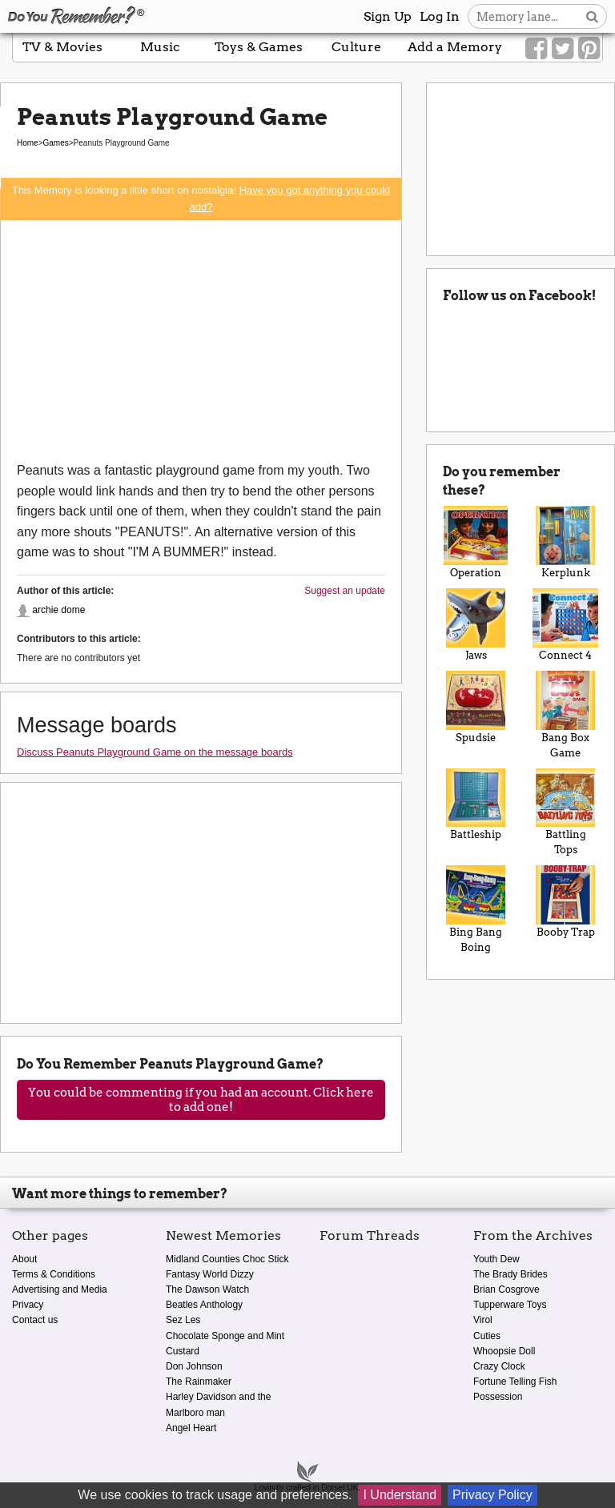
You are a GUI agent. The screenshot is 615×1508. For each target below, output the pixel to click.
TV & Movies (62, 46)
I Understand (399, 1495)
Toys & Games (259, 46)
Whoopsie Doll (504, 1351)
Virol (482, 1320)
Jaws (475, 624)
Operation (475, 542)
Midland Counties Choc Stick (227, 1259)
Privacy (27, 1304)
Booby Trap (565, 901)
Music (160, 46)
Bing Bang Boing (475, 909)
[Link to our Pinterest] (589, 49)
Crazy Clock (499, 1366)
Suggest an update (344, 590)
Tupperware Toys (509, 1304)
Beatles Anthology (204, 1304)
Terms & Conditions (53, 1274)
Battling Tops (565, 812)
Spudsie (475, 707)
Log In (440, 16)
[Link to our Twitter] (562, 49)
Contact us (35, 1320)
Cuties (486, 1336)
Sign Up (388, 16)
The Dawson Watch (207, 1289)
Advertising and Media (59, 1289)
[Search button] (592, 16)
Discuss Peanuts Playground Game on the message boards (155, 752)
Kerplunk (565, 542)
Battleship (475, 804)
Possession (497, 1396)
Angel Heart (191, 1428)
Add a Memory (455, 46)
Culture (356, 46)
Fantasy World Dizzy (210, 1274)
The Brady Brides (510, 1274)
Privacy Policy (492, 1495)
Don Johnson (194, 1366)
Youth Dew (496, 1259)
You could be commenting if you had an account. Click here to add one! (201, 1099)
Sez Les (183, 1320)
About (24, 1259)
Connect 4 (565, 624)
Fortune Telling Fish (515, 1381)
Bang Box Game (565, 715)
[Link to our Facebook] (536, 49)
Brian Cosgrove (506, 1289)
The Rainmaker (198, 1381)
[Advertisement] (201, 340)
